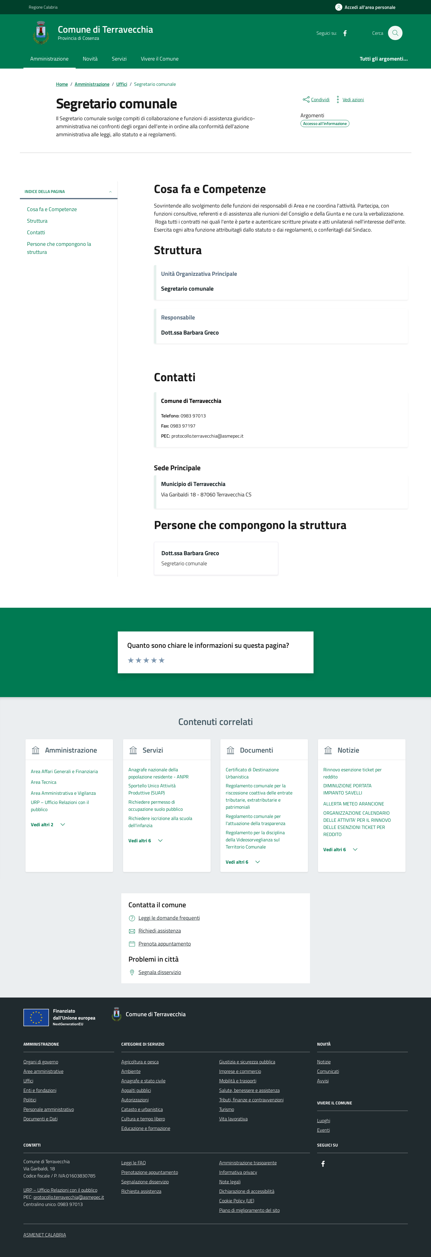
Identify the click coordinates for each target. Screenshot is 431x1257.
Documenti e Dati (40, 1118)
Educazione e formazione (145, 1128)
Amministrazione (49, 59)
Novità (90, 59)
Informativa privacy (238, 1172)
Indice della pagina (69, 191)
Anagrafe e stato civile (143, 1080)
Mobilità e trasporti (237, 1080)
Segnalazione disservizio (145, 1181)
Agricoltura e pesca (140, 1061)
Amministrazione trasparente (248, 1162)
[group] (69, 809)
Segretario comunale (187, 289)
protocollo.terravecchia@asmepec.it (69, 1197)
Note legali (230, 1181)
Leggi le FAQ (133, 1162)
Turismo (226, 1109)
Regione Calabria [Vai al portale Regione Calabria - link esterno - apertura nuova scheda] (43, 7)
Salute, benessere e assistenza (249, 1090)
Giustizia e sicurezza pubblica (247, 1061)
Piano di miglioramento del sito (249, 1210)
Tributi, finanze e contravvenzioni (251, 1099)
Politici (29, 1099)
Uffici (28, 1080)
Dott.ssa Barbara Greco (190, 333)
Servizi (119, 59)
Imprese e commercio (240, 1071)
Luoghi (323, 1120)
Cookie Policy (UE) (236, 1200)
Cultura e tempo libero (143, 1118)
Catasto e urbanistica (142, 1109)
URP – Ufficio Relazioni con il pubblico (60, 1189)
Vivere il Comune (160, 59)
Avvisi (323, 1080)
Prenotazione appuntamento (149, 1172)
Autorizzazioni (135, 1099)
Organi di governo (40, 1061)
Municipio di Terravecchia (193, 484)
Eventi (323, 1129)
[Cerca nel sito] (395, 33)
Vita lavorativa (233, 1118)
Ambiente (131, 1071)
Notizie (324, 1061)
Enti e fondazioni (39, 1090)
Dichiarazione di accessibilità (246, 1191)
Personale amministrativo (48, 1109)
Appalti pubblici (136, 1090)
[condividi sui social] (315, 99)
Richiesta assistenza (141, 1191)
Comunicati (328, 1071)
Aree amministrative (43, 1071)
